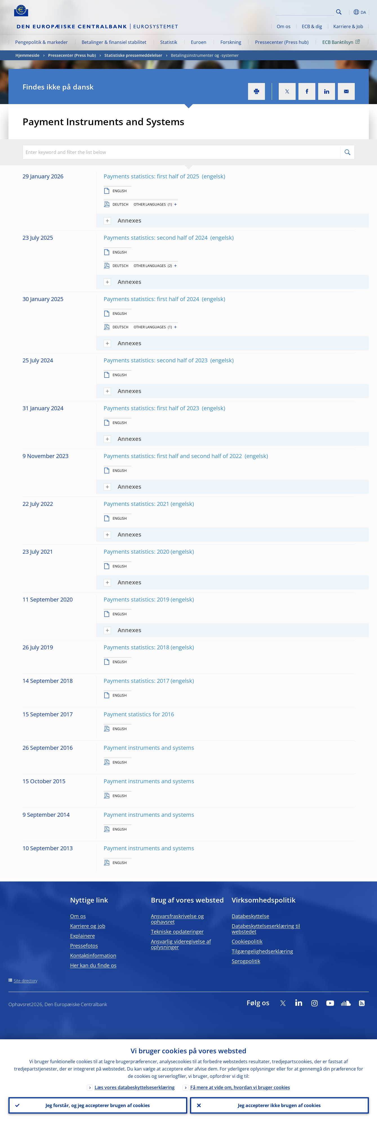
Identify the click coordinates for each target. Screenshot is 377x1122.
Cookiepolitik (247, 941)
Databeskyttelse (250, 916)
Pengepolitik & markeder (41, 42)
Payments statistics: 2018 (136, 647)
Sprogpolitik (246, 961)
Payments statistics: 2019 (136, 599)
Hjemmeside (27, 55)
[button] (349, 12)
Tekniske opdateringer (177, 931)
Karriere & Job (348, 26)
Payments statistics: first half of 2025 (152, 176)
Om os (284, 26)
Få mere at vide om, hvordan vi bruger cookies (240, 1087)
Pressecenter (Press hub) (282, 42)
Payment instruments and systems (149, 747)
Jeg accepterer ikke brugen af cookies (279, 1105)
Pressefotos (84, 945)
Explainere (82, 935)
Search (338, 12)
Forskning (230, 42)
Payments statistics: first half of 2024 (152, 299)
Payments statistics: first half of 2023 (152, 408)
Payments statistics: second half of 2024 (156, 237)
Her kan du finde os (93, 965)
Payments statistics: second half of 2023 (156, 360)
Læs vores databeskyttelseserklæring (135, 1087)
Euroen (198, 42)
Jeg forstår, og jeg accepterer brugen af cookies (98, 1105)
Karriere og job (87, 926)
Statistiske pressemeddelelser (133, 55)
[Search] (306, 11)
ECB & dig (312, 26)
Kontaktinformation (93, 955)
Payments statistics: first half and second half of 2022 (173, 456)
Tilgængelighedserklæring (262, 951)
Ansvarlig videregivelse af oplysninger (181, 944)
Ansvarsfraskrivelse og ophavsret (177, 919)
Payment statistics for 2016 (139, 714)
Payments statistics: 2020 (136, 551)
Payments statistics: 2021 (136, 504)
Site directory (25, 980)
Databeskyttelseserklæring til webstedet (266, 929)
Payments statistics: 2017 (136, 681)
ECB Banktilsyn (342, 42)
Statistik (168, 42)
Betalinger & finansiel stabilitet (114, 42)
